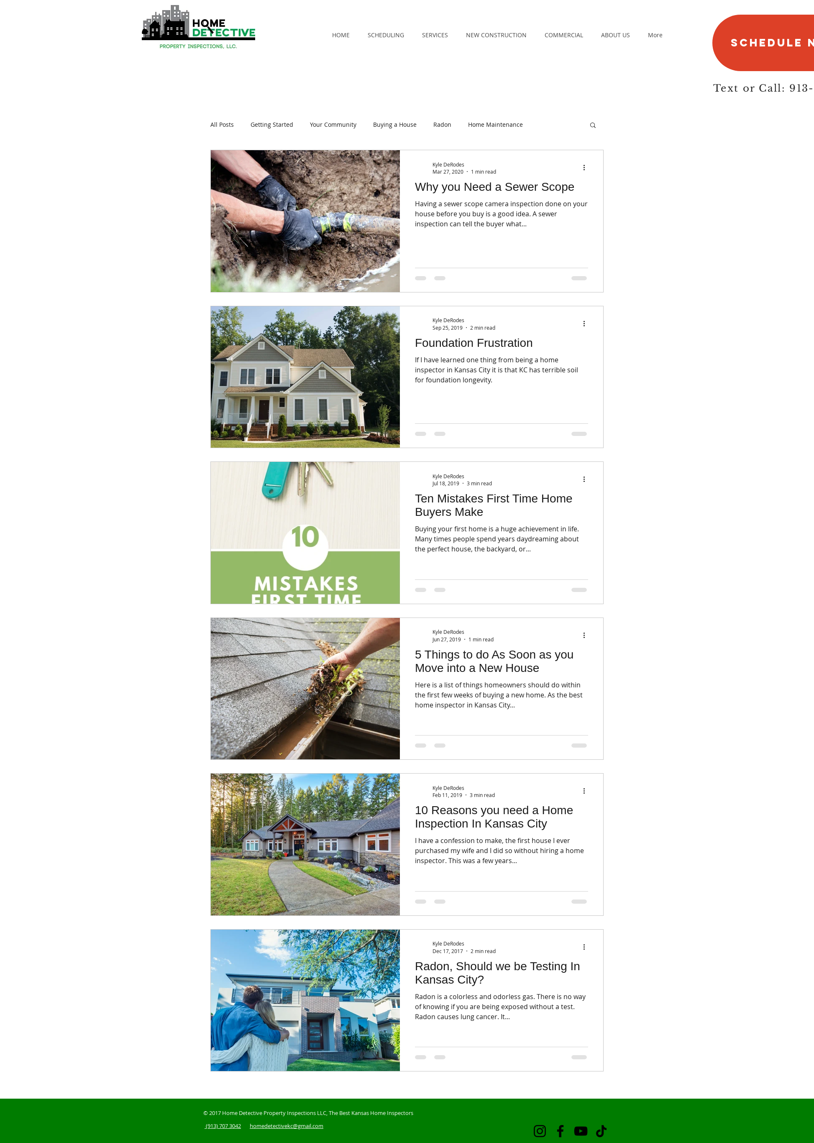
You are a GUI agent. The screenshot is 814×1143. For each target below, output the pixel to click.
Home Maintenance (495, 124)
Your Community (333, 124)
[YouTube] (581, 1131)
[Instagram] (540, 1131)
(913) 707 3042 (223, 1126)
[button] (593, 125)
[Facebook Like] (542, 62)
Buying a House (395, 124)
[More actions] (587, 168)
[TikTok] (601, 1131)
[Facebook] (560, 1131)
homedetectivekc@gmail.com (286, 1126)
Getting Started (272, 124)
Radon (442, 124)
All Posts (222, 124)
